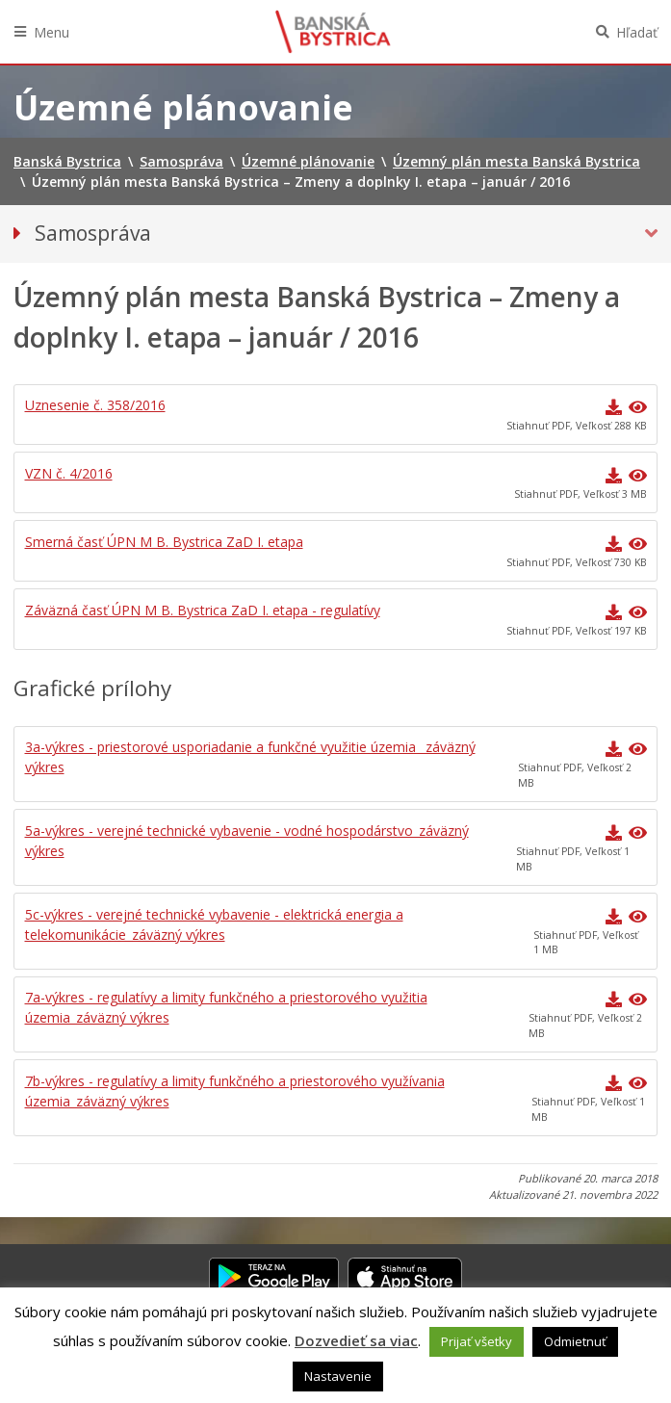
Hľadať (637, 32)
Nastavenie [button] (338, 1376)
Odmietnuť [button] (575, 1341)
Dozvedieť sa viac (356, 1340)
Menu (51, 32)
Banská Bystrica (333, 32)
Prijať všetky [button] (476, 1341)
